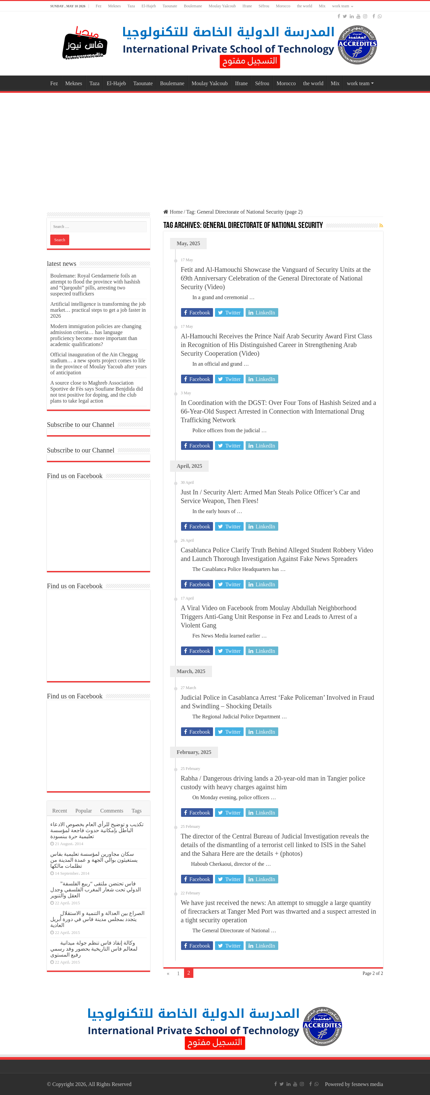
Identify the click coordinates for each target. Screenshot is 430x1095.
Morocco (283, 6)
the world (304, 6)
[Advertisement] (215, 147)
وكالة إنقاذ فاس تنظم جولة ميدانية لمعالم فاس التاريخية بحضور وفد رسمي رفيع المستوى (93, 949)
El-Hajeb (148, 6)
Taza (131, 6)
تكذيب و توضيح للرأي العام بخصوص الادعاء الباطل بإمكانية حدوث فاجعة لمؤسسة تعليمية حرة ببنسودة (96, 830)
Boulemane (193, 6)
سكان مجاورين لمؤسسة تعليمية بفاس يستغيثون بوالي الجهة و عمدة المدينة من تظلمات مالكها (93, 860)
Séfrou (264, 6)
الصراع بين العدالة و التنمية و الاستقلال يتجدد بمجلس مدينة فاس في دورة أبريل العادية (97, 919)
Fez (98, 6)
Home (173, 212)
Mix (322, 6)
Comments (111, 811)
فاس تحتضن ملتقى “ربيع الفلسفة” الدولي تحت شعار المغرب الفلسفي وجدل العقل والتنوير (95, 889)
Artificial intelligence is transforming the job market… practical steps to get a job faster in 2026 (98, 310)
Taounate (170, 6)
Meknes (114, 6)
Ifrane (247, 6)
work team (340, 6)
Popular (83, 811)
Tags (137, 811)
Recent (59, 811)
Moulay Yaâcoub (222, 6)
